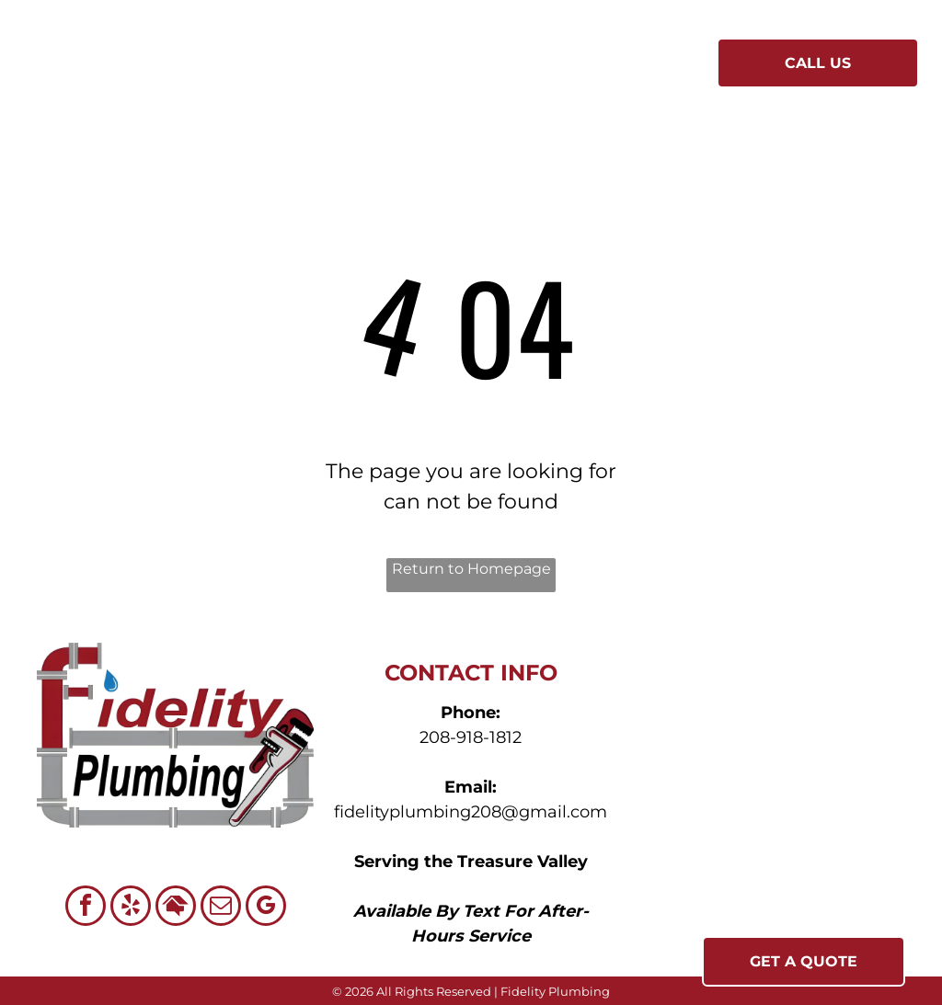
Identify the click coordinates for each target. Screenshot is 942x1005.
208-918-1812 (470, 737)
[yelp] (130, 908)
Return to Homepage (471, 568)
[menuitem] (314, 65)
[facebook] (85, 908)
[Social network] (175, 908)
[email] (221, 908)
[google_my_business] (266, 908)
